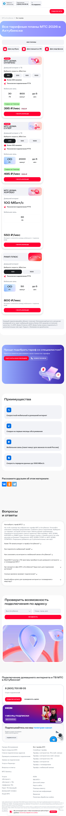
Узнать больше (22, 114)
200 (17, 75)
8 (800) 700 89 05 (22, 4)
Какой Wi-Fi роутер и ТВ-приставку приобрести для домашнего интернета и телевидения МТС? (33, 561)
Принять (53, 811)
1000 (36, 75)
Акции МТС (6, 794)
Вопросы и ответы (8, 767)
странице (19, 805)
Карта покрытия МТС (9, 750)
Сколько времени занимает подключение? (21, 574)
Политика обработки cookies (43, 797)
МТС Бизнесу (6, 772)
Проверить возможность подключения (16, 756)
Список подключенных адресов (13, 753)
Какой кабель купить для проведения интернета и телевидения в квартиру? (33, 580)
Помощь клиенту (39, 788)
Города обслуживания (10, 747)
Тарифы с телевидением (42, 765)
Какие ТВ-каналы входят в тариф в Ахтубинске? (23, 544)
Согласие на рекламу (19, 803)
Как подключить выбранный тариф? (18, 549)
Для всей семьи (38, 782)
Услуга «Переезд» (8, 763)
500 (27, 75)
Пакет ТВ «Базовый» (9, 788)
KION (35, 777)
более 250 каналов (14, 80)
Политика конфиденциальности (45, 802)
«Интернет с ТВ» (8, 782)
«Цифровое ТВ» (7, 785)
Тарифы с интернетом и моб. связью (46, 756)
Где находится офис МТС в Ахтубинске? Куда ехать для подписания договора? (33, 568)
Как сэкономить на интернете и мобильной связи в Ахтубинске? (28, 555)
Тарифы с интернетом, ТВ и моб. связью (47, 753)
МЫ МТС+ (36, 780)
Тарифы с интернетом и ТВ (43, 759)
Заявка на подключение (11, 760)
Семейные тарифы (40, 750)
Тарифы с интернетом (41, 762)
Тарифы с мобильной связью (43, 767)
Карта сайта (37, 785)
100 (8, 75)
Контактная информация (42, 791)
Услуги (4, 777)
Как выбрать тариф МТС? (14, 525)
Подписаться (11, 737)
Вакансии (36, 794)
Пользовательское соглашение (21, 804)
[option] (11, 49)
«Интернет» (6, 779)
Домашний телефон (9, 791)
